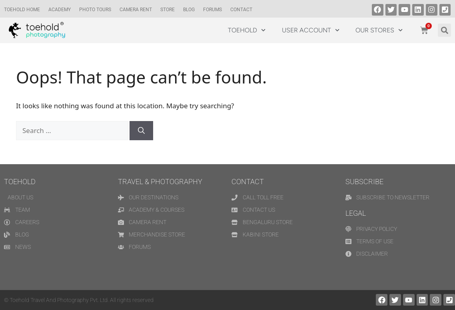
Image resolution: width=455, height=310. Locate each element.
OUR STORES (379, 30)
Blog (189, 9)
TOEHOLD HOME (22, 9)
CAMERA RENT (136, 9)
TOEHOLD (246, 30)
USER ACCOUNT (310, 30)
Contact (241, 9)
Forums (212, 9)
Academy (59, 9)
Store (167, 9)
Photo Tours (95, 9)
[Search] (141, 130)
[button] (444, 30)
